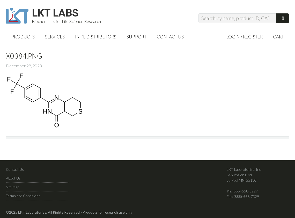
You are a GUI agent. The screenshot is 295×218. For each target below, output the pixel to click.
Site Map (12, 187)
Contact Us (15, 169)
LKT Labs (55, 13)
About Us (13, 178)
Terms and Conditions (23, 195)
